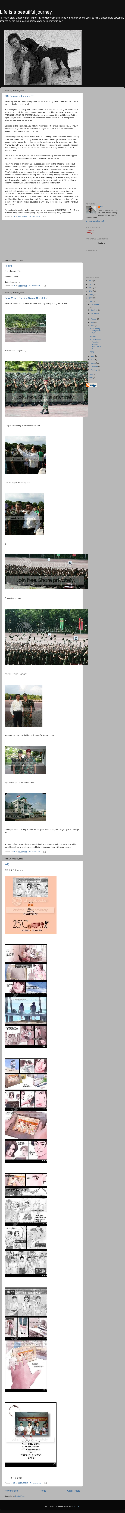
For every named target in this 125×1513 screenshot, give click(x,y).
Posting (8, 266)
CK (101, 207)
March (93, 363)
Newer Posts (11, 1490)
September (95, 313)
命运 (7, 864)
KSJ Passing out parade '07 (19, 96)
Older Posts (73, 1490)
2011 (91, 288)
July (92, 322)
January (94, 370)
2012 (91, 284)
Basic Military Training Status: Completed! (26, 298)
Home (43, 1490)
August (94, 319)
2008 (91, 298)
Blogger (76, 1506)
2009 (91, 294)
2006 (91, 374)
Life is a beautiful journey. (26, 12)
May (93, 356)
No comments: (35, 216)
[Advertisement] (42, 239)
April (93, 360)
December (95, 304)
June (93, 326)
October (94, 310)
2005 (91, 378)
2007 (91, 301)
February (94, 366)
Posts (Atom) (20, 1496)
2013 (91, 281)
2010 (91, 291)
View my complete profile (95, 221)
